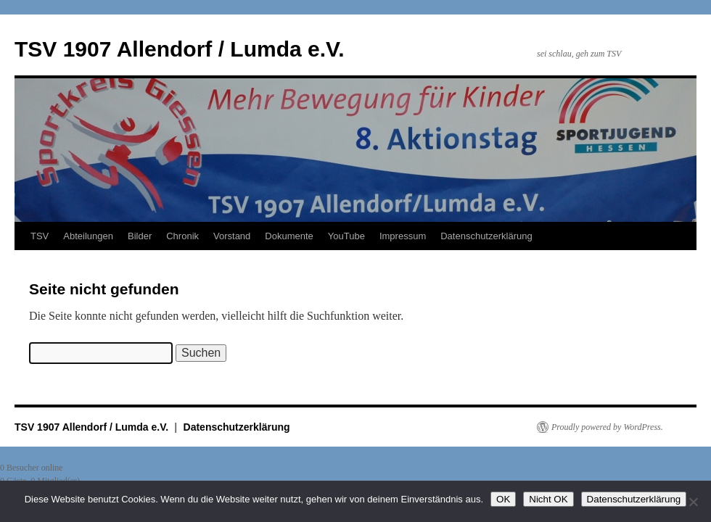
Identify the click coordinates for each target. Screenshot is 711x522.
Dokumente (289, 236)
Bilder (140, 236)
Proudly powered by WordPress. (607, 427)
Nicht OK (548, 499)
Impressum (402, 236)
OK (503, 499)
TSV (39, 236)
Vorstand (231, 236)
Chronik (182, 236)
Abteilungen (88, 236)
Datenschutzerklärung (486, 236)
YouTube (346, 236)
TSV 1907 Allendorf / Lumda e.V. (180, 49)
